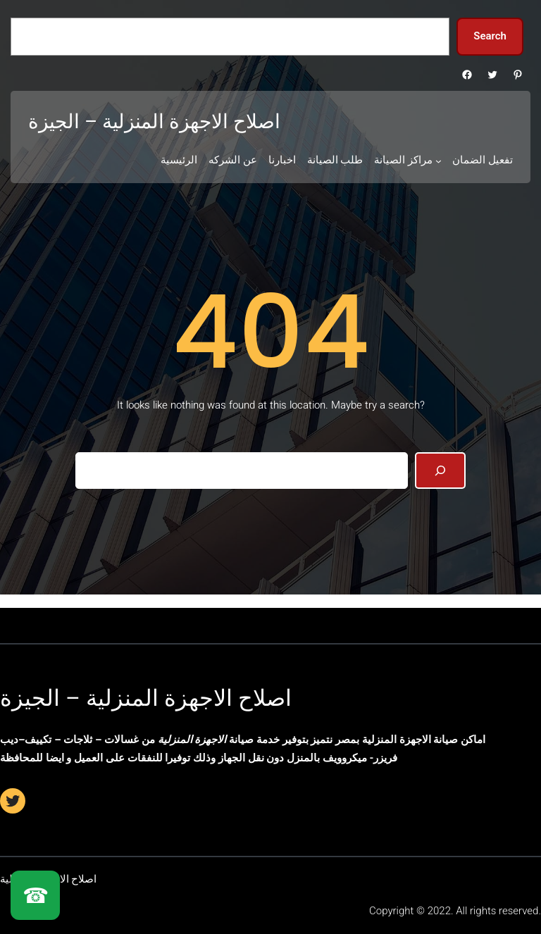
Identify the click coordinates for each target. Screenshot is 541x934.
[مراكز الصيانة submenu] (438, 161)
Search (489, 36)
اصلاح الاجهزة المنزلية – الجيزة (146, 698)
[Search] (440, 470)
